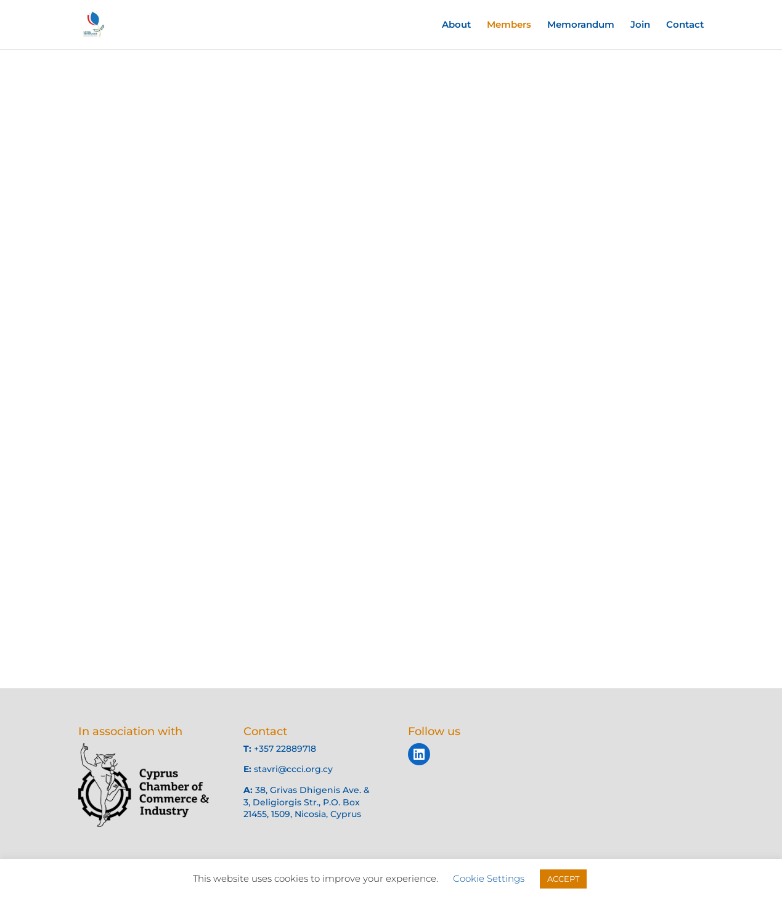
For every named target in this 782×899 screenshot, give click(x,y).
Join (640, 25)
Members (509, 25)
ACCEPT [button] (563, 879)
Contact (685, 25)
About (456, 25)
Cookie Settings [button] (488, 878)
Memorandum (580, 25)
